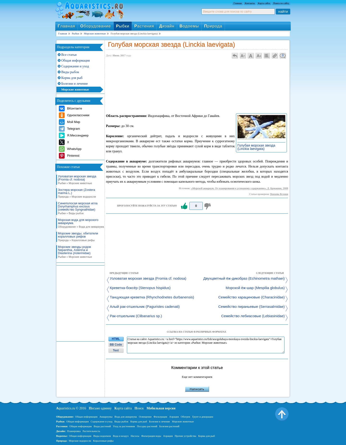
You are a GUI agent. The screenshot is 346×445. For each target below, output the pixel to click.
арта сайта (123, 408)
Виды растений (102, 426)
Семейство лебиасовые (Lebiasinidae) (253, 316)
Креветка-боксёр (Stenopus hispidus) (140, 288)
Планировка (73, 431)
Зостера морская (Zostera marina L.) (79, 193)
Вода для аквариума (125, 416)
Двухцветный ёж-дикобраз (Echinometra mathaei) (244, 278)
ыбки (122, 26)
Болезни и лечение (74, 83)
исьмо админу (100, 408)
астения (144, 26)
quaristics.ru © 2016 (71, 408)
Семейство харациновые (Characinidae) (251, 297)
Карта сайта (264, 3)
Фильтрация (160, 416)
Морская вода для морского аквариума (79, 223)
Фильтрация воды (151, 435)
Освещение (145, 416)
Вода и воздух (121, 435)
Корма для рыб (71, 78)
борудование (95, 26)
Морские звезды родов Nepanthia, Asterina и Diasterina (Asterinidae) (79, 251)
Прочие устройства (185, 435)
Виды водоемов (102, 435)
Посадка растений (147, 426)
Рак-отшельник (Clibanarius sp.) (136, 316)
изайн (166, 26)
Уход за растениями (124, 426)
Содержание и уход (75, 66)
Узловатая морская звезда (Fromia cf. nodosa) (79, 180)
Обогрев (185, 416)
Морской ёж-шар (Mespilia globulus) (255, 288)
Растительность (91, 431)
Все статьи (69, 55)
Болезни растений (169, 426)
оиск (139, 408)
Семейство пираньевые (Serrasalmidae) (251, 307)
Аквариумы (105, 416)
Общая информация (75, 60)
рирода (213, 26)
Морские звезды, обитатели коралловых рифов (79, 237)
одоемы (189, 26)
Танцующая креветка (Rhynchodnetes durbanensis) (152, 297)
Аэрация (174, 416)
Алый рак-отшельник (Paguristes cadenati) (145, 307)
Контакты (250, 3)
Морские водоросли (80, 440)
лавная (66, 26)
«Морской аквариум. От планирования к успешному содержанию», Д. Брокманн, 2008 (239, 188)
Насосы (135, 435)
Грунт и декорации (202, 416)
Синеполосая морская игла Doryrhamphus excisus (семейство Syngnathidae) (79, 208)
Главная (238, 3)
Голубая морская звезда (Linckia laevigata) (256, 147)
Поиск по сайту (281, 3)
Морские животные (75, 89)
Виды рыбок (70, 72)
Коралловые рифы (103, 440)
